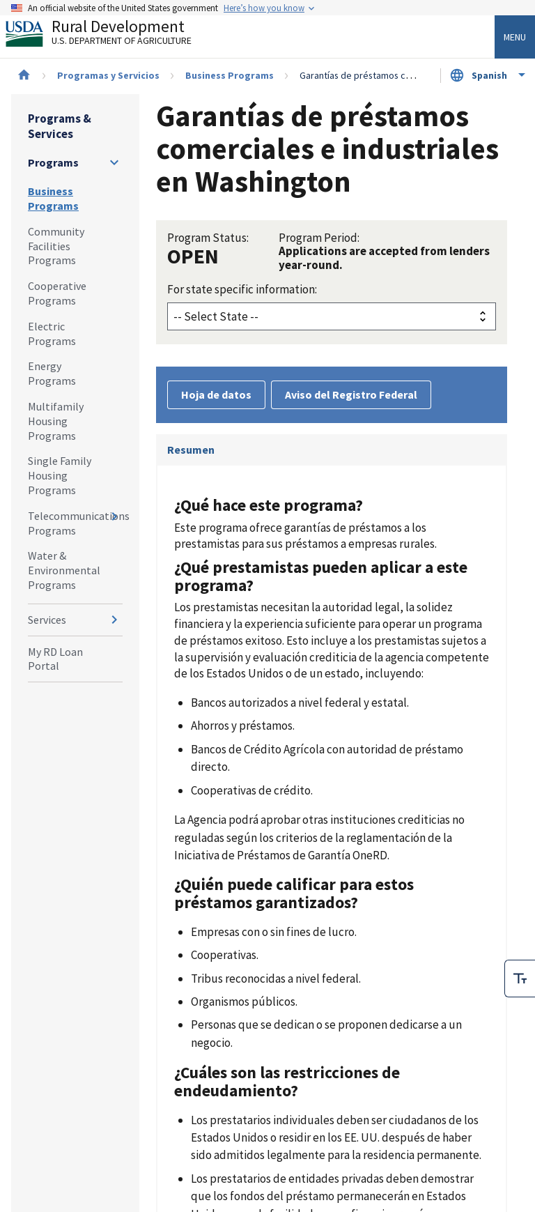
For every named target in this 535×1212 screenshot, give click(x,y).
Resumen (191, 450)
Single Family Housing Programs (59, 475)
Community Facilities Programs (56, 246)
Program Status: (208, 237)
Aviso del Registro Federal (351, 394)
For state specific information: (242, 289)
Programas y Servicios (108, 75)
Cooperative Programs (57, 293)
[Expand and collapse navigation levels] (114, 162)
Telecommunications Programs (75, 523)
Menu (515, 37)
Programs (53, 162)
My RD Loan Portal (55, 659)
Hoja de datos (216, 394)
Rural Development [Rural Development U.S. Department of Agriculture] (110, 35)
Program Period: (319, 237)
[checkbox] (519, 948)
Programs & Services (59, 126)
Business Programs (229, 75)
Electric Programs (52, 333)
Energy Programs (52, 373)
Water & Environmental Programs (64, 570)
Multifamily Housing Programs (56, 421)
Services (47, 620)
